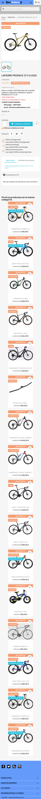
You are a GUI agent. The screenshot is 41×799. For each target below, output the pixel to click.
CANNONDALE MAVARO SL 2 (20, 229)
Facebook (3, 766)
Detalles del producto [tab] (26, 160)
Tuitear (17, 134)
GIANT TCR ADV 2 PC (20, 542)
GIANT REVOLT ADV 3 (20, 333)
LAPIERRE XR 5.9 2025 (20, 299)
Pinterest (22, 134)
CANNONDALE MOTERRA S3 (20, 751)
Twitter (8, 766)
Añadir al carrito (21, 124)
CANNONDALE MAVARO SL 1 (20, 716)
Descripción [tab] (10, 160)
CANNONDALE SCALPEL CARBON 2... (20, 472)
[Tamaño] (4, 115)
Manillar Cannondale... (20, 403)
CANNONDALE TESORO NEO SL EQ (20, 368)
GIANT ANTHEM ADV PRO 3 (20, 577)
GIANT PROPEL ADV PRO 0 (20, 264)
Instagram (19, 766)
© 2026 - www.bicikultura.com (13, 797)
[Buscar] (20, 9)
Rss (14, 766)
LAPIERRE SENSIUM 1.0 (20, 646)
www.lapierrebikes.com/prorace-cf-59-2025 (19, 167)
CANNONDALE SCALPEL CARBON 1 (20, 438)
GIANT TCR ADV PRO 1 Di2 (20, 507)
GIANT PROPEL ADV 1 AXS (20, 681)
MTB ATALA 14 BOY (20, 612)
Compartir (12, 134)
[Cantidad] (3, 124)
